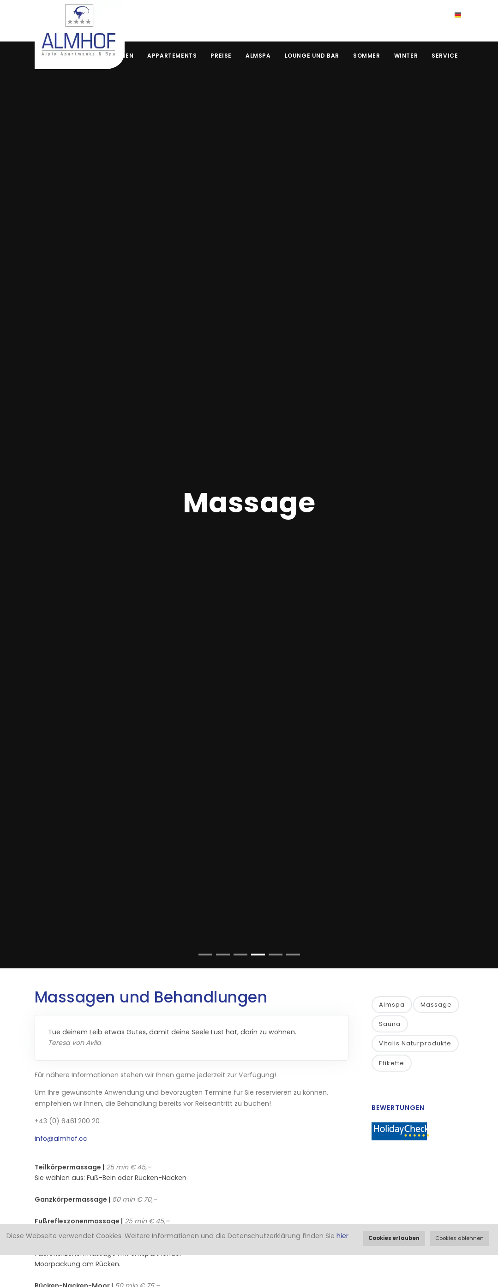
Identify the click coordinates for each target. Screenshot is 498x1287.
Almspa (258, 55)
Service (445, 55)
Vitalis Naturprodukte (415, 1043)
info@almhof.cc (61, 1138)
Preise (221, 55)
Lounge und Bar (312, 55)
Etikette (391, 1063)
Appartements (172, 55)
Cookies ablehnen (459, 1238)
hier (342, 1235)
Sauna (390, 1024)
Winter (406, 55)
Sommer (366, 55)
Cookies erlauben (394, 1238)
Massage (436, 1004)
